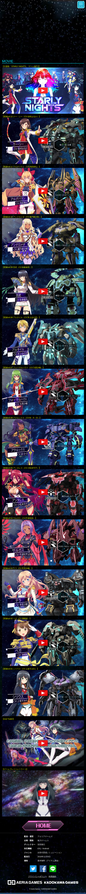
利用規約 (52, 876)
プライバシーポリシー (37, 876)
